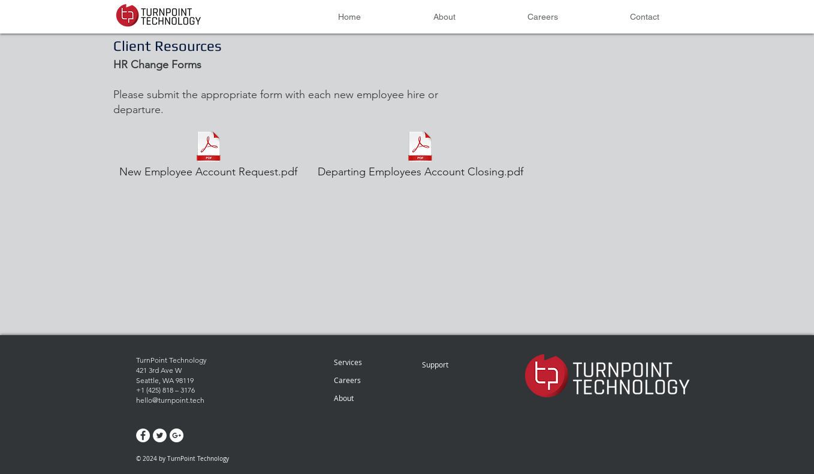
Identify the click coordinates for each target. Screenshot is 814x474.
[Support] (450, 364)
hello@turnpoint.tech (170, 400)
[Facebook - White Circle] (143, 435)
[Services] (368, 362)
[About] (368, 398)
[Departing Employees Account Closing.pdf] (420, 156)
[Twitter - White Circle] (160, 435)
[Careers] (366, 380)
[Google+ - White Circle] (176, 435)
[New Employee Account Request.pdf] (208, 156)
